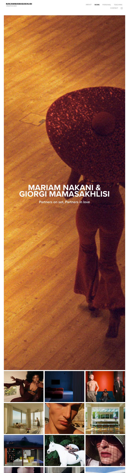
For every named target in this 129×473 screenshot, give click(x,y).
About (89, 5)
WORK (97, 4)
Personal (106, 4)
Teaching (118, 4)
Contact (114, 8)
